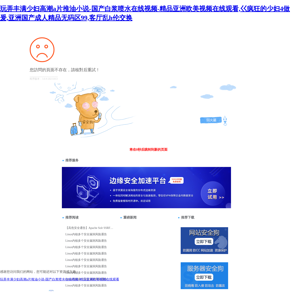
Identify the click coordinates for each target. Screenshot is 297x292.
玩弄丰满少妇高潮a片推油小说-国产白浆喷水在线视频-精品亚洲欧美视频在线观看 (59, 279)
